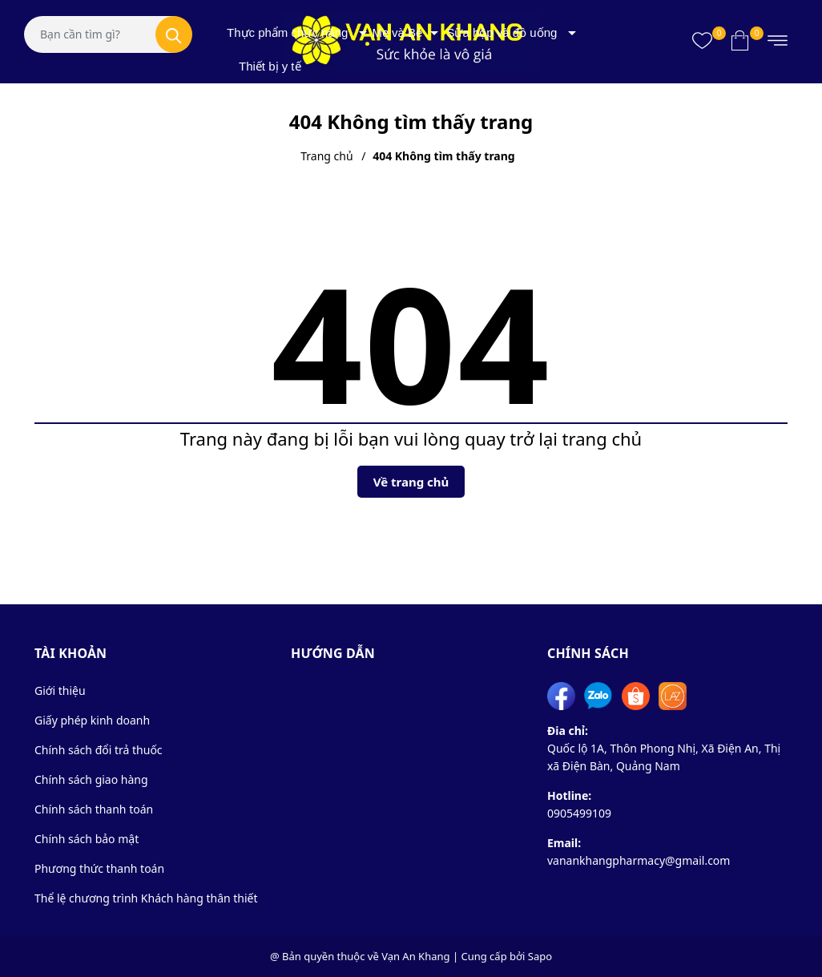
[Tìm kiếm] (173, 34)
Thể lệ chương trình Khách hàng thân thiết (146, 898)
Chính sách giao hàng (91, 779)
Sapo (540, 956)
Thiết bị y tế (270, 66)
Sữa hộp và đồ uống (501, 32)
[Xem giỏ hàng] (740, 40)
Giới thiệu (60, 690)
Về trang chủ (411, 482)
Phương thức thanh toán (99, 868)
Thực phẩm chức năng (287, 32)
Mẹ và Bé (397, 32)
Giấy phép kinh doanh (92, 720)
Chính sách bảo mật (86, 838)
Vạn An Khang (415, 956)
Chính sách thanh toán (93, 809)
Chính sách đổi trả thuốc (98, 749)
